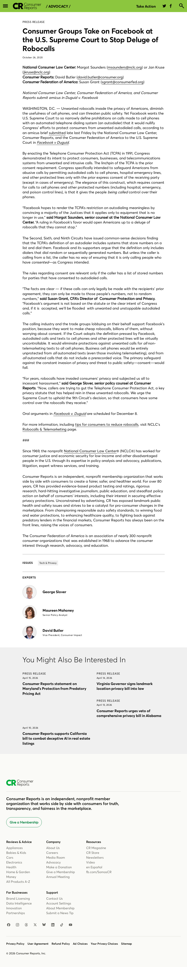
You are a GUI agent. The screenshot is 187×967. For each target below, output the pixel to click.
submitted (57, 132)
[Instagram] (17, 925)
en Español (94, 867)
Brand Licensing (18, 898)
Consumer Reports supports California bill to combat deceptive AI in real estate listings (56, 738)
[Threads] (26, 925)
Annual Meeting (58, 877)
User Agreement (38, 943)
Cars (9, 857)
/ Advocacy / (58, 6)
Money (11, 877)
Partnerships (15, 913)
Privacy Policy (15, 943)
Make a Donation (59, 867)
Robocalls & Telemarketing (44, 429)
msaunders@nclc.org (125, 67)
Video (90, 862)
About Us (53, 848)
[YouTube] (70, 925)
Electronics (14, 862)
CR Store (92, 853)
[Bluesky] (44, 925)
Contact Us (54, 898)
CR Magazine (96, 848)
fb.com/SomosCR (98, 872)
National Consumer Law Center (90, 451)
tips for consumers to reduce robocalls (106, 424)
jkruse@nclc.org (36, 72)
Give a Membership (24, 822)
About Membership (60, 908)
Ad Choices (80, 943)
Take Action (146, 6)
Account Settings (58, 903)
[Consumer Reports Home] (21, 783)
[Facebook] (8, 925)
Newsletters (95, 857)
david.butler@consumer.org (100, 77)
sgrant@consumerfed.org (122, 82)
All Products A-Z (18, 882)
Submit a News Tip (60, 913)
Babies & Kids (16, 853)
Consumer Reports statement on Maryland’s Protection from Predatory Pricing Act (54, 688)
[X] (35, 925)
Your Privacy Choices (104, 943)
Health (11, 867)
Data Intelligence (19, 903)
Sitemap (126, 943)
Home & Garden (18, 872)
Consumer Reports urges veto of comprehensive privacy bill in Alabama (129, 713)
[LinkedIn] (52, 925)
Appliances (14, 848)
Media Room (55, 857)
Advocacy (53, 862)
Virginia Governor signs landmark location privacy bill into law (125, 686)
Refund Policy (61, 943)
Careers (52, 853)
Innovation (14, 908)
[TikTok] (61, 925)
